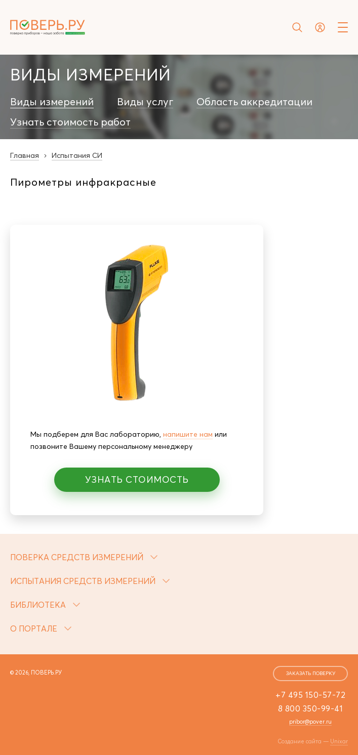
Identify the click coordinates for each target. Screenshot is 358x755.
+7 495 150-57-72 (310, 695)
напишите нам (188, 434)
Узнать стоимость (137, 479)
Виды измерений (52, 102)
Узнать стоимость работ (70, 122)
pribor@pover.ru (310, 721)
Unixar (339, 741)
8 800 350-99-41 (310, 708)
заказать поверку (310, 673)
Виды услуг (145, 102)
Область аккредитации (254, 102)
